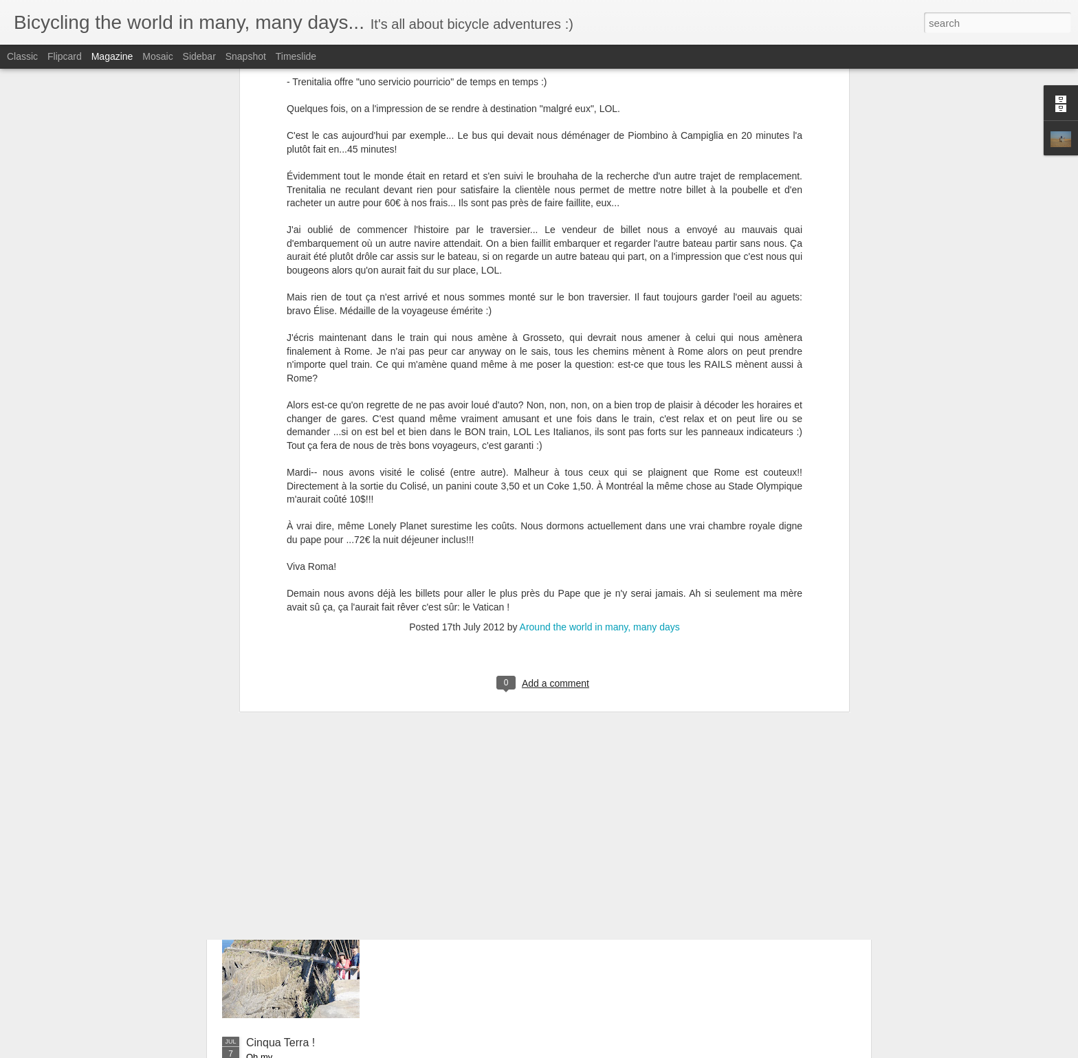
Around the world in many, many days (600, 331)
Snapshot (246, 56)
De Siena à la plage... (298, 801)
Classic (22, 56)
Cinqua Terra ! (280, 1042)
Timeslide (296, 56)
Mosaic (157, 56)
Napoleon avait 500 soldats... (317, 706)
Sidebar (199, 56)
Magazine (112, 56)
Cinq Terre (426, 886)
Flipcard (64, 56)
